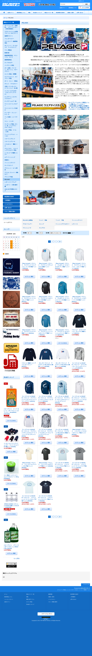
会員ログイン (63, 7)
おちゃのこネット (85, 588)
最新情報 (50, 594)
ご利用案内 (7, 200)
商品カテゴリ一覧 (30, 594)
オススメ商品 (29, 601)
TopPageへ (46, 618)
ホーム (5, 594)
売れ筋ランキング (30, 604)
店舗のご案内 (51, 596)
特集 (27, 596)
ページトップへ (86, 584)
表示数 (25, 232)
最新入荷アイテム (30, 599)
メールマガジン (8, 204)
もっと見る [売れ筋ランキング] (16, 558)
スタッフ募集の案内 (9, 211)
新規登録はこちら (73, 7)
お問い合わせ (8, 207)
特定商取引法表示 (9, 196)
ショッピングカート (8, 599)
